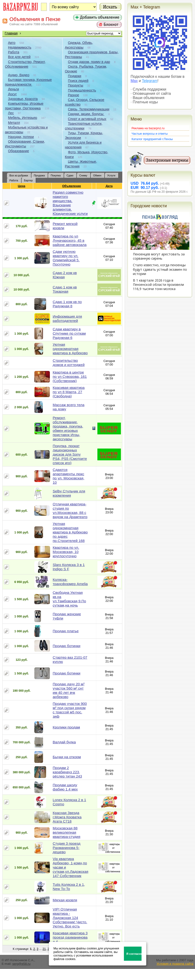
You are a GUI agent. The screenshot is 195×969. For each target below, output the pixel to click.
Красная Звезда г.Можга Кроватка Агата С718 (67, 817)
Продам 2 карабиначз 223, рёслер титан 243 (67, 772)
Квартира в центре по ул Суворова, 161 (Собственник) (70, 376)
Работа (13, 52)
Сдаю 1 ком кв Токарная (65, 289)
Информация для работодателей (67, 318)
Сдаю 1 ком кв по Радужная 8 (67, 304)
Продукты (75, 85)
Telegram (149, 81)
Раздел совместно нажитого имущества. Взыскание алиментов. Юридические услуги (70, 203)
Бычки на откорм (67, 757)
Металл (14, 123)
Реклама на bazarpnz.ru (147, 128)
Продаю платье (66, 631)
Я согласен (134, 954)
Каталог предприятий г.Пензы (152, 139)
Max (134, 81)
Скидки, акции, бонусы (86, 114)
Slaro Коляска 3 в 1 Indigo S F (69, 567)
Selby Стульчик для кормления (69, 493)
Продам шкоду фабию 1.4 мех (65, 787)
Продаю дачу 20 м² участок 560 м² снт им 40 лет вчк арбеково (68, 690)
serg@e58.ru (21, 963)
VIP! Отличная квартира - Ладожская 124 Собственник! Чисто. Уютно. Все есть (70, 917)
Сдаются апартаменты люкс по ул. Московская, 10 (68, 476)
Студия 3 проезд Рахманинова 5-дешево (66, 847)
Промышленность (82, 90)
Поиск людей (78, 81)
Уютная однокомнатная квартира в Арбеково (70, 348)
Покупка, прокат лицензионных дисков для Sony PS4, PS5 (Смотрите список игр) (70, 454)
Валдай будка (64, 742)
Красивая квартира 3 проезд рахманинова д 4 (70, 937)
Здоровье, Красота (23, 99)
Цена (21, 186)
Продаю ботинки (66, 646)
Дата (109, 186)
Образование (18, 151)
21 (44, 949)
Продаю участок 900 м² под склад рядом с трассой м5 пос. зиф (70, 710)
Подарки (74, 76)
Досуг (12, 94)
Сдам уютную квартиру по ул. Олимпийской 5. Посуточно (66, 258)
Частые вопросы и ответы (149, 133)
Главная (11, 33)
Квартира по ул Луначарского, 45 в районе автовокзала (70, 240)
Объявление (71, 186)
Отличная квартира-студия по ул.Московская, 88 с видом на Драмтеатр (70, 510)
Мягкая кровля (65, 900)
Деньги (13, 89)
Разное (73, 95)
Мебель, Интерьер (22, 118)
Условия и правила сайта (174, 963)
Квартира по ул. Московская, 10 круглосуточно (66, 551)
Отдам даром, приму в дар (89, 62)
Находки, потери (21, 137)
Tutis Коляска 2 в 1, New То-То (69, 886)
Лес (11, 113)
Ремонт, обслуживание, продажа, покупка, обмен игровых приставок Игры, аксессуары (68, 428)
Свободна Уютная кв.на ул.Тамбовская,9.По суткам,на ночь (69, 599)
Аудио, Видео (18, 75)
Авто (11, 43)
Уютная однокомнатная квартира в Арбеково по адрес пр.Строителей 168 (70, 532)
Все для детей (19, 57)
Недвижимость (19, 47)
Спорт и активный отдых (87, 119)
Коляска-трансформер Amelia (70, 582)
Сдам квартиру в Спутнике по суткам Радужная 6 (69, 333)
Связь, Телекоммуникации (88, 109)
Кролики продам (66, 727)
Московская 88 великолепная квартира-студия (66, 832)
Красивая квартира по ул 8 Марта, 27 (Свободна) (69, 392)
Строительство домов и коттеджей (68, 362)
